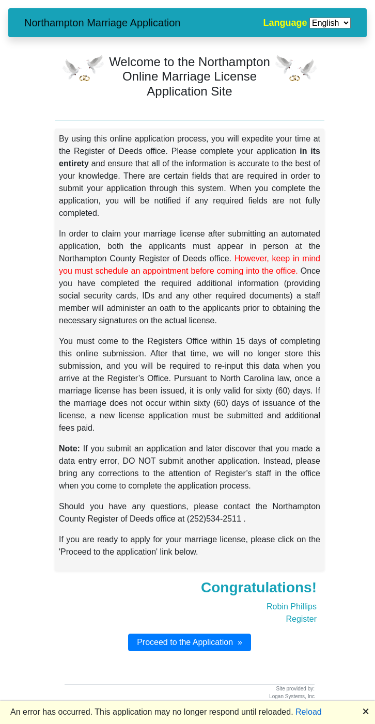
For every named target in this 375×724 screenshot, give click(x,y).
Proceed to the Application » (189, 642)
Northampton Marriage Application (102, 22)
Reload (308, 711)
